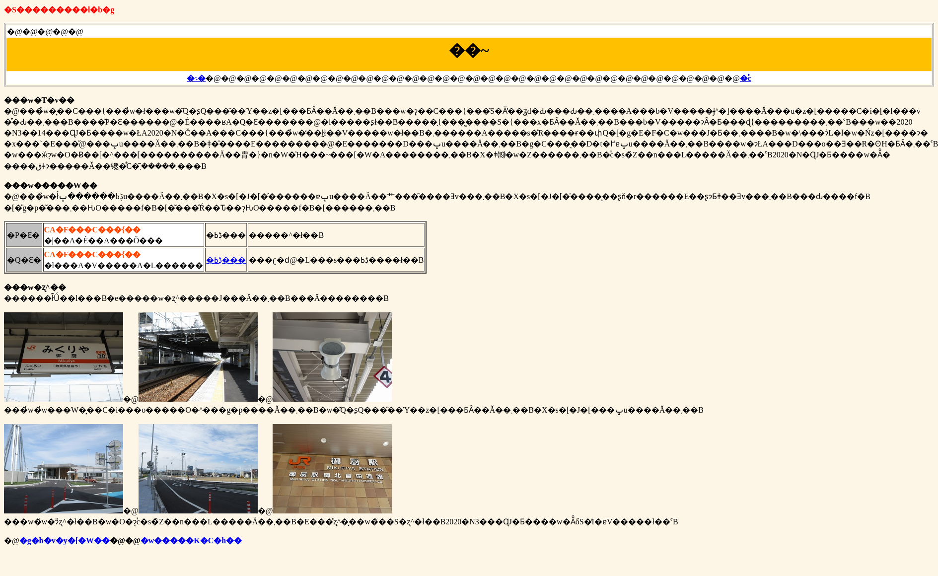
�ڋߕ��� (226, 260)
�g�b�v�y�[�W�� (64, 540)
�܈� (196, 78)
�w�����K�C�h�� (191, 540)
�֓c (745, 78)
